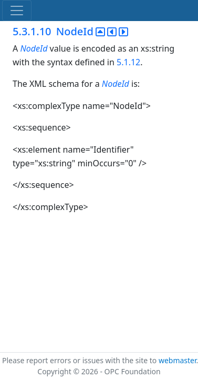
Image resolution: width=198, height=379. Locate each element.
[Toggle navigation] (17, 10)
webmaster (177, 360)
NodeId (33, 48)
